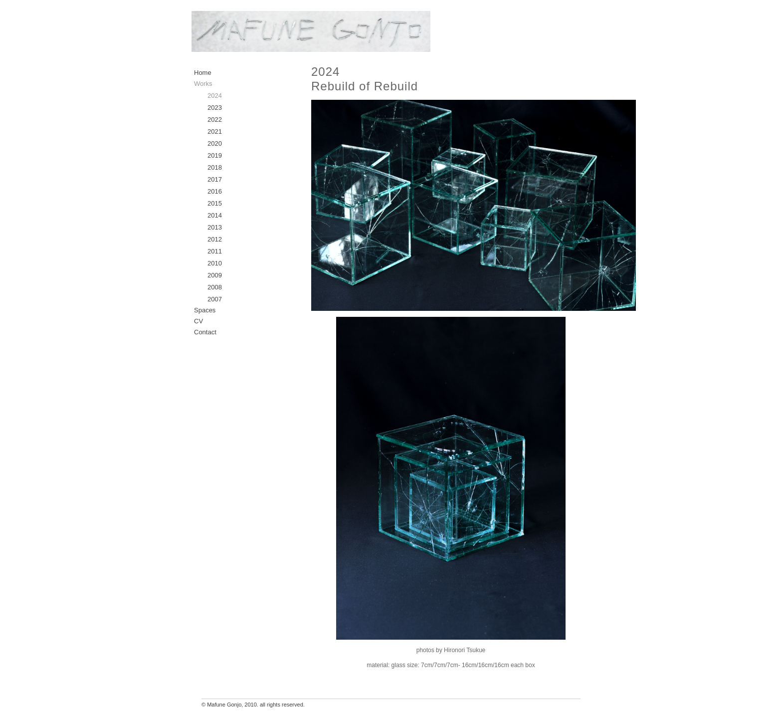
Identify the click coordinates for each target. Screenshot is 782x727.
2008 (214, 287)
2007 (214, 299)
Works (203, 83)
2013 (214, 227)
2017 (214, 179)
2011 (214, 251)
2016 (214, 191)
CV (198, 321)
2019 (214, 155)
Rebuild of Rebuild (364, 86)
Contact (205, 332)
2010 (214, 263)
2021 (214, 131)
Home (202, 72)
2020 (214, 143)
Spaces (204, 310)
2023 (214, 107)
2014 (214, 215)
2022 (214, 119)
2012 (214, 239)
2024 (214, 95)
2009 (214, 275)
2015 (214, 203)
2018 (214, 167)
